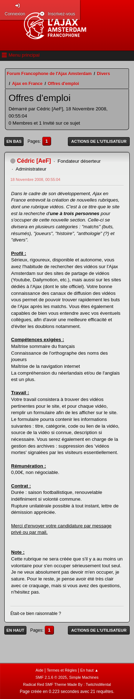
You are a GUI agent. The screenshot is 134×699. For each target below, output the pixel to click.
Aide (40, 670)
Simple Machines (84, 677)
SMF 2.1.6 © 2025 (51, 677)
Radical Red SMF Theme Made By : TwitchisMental (67, 684)
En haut (15, 630)
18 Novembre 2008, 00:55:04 (35, 179)
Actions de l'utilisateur (98, 141)
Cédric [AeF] (34, 161)
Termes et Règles (62, 670)
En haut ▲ (89, 670)
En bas (13, 141)
